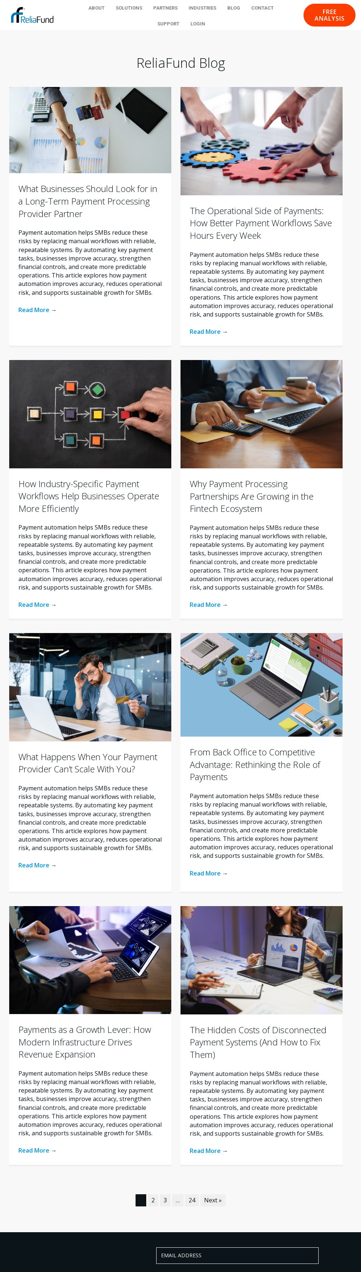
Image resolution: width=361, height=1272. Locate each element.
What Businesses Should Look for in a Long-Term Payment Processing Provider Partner (87, 200)
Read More (37, 310)
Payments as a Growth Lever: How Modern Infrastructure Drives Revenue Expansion (84, 1041)
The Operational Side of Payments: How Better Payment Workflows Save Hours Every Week (261, 223)
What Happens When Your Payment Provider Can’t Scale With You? (87, 763)
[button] (329, 15)
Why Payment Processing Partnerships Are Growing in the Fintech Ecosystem (251, 496)
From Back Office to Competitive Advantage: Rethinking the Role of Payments (255, 764)
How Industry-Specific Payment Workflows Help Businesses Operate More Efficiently (88, 496)
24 (192, 1200)
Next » (213, 1200)
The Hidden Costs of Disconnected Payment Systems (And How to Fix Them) (258, 1042)
